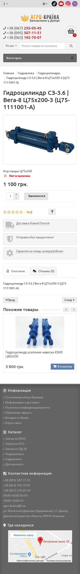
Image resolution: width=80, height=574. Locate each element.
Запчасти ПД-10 (15, 449)
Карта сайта (12, 423)
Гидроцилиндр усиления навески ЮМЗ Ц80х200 (34, 354)
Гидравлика (12, 459)
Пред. (11, 300)
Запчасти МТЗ (13, 443)
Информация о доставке (21, 402)
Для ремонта (13, 464)
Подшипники (13, 454)
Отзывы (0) (43, 271)
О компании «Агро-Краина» (23, 397)
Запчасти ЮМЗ (14, 438)
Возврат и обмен (16, 417)
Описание (16, 271)
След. (69, 300)
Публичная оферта (17, 412)
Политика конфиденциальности (26, 407)
